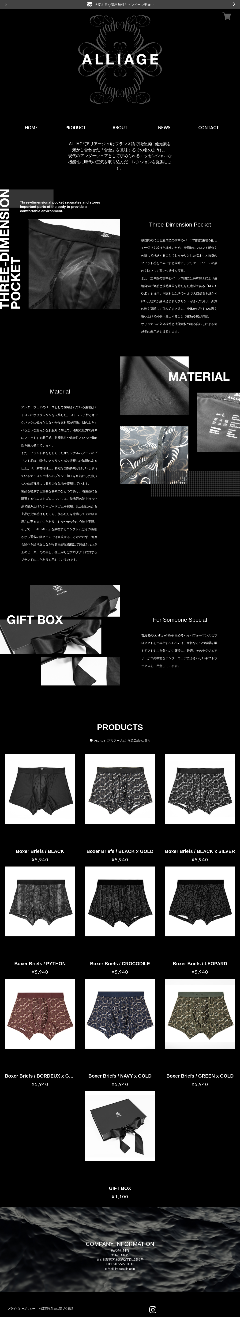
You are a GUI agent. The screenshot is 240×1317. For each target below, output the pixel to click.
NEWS (164, 127)
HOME (31, 127)
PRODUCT (75, 127)
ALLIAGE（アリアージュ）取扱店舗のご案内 (122, 740)
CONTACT (208, 127)
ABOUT (120, 127)
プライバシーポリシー (22, 1308)
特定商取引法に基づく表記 (56, 1308)
